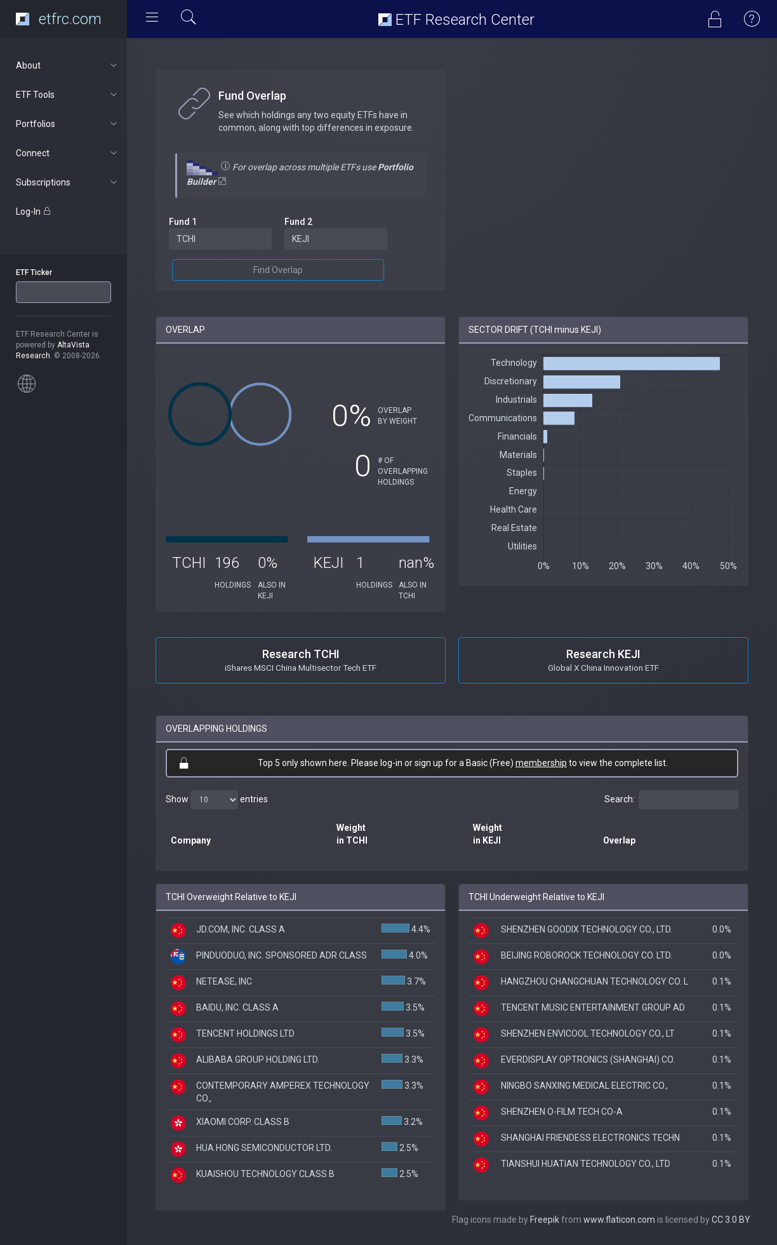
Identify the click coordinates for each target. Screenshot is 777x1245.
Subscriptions (67, 182)
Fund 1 (183, 222)
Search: (671, 799)
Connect (67, 153)
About (67, 65)
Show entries (217, 799)
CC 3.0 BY (731, 1220)
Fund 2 (298, 222)
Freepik (544, 1220)
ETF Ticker (34, 272)
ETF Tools (67, 95)
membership (541, 763)
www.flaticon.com (619, 1220)
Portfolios (67, 124)
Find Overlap (278, 270)
